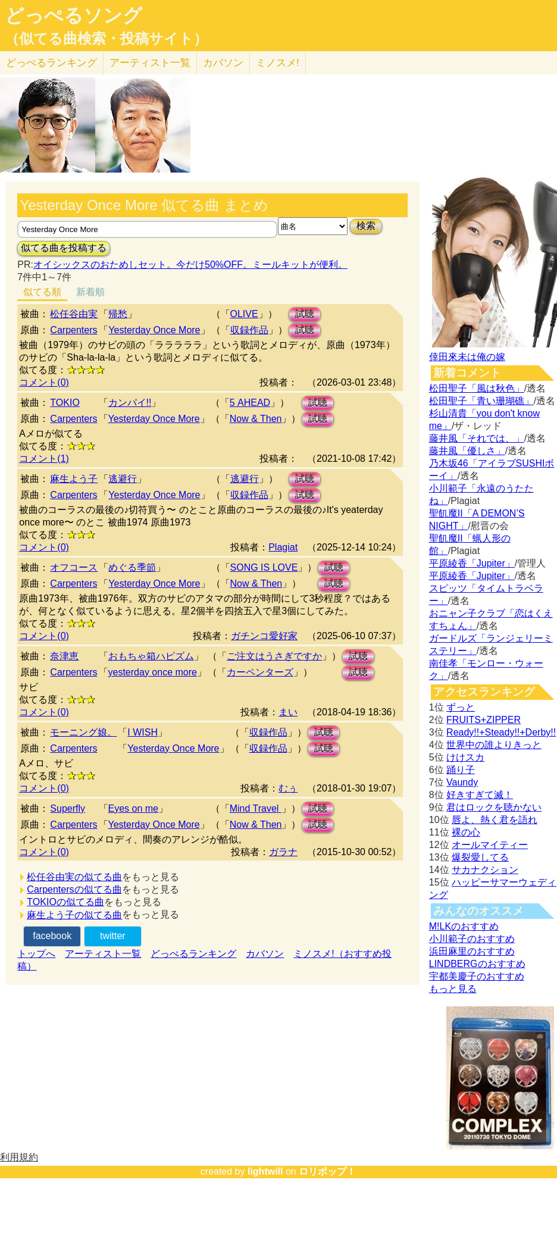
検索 (365, 226)
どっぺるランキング (193, 954)
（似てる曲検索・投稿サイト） (106, 38)
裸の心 (466, 832)
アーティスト (149, 62)
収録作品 (249, 330)
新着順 (90, 292)
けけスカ (465, 757)
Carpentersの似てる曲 (74, 889)
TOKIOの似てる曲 (65, 902)
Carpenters (73, 330)
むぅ (288, 788)
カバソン (223, 62)
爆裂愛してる (480, 857)
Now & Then (256, 419)
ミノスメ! (277, 62)
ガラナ (283, 852)
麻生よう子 (74, 479)
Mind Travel (255, 808)
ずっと (460, 707)
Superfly (67, 808)
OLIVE (244, 314)
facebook (52, 936)
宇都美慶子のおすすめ (476, 976)
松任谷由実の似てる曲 (74, 877)
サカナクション (485, 870)
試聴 (304, 314)
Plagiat (283, 547)
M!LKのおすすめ (464, 926)
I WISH (142, 732)
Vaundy (462, 782)
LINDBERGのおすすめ (477, 964)
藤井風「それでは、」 (476, 438)
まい (288, 712)
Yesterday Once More (154, 330)
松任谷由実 (74, 314)
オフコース (74, 567)
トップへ (36, 954)
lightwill (265, 1171)
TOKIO (65, 403)
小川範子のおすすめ (472, 939)
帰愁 (117, 314)
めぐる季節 (132, 567)
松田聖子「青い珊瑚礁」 (481, 401)
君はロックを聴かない (494, 807)
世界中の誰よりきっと (494, 745)
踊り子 (460, 770)
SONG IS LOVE (264, 567)
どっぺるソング (73, 15)
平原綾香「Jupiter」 (472, 563)
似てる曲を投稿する (64, 248)
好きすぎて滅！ (479, 795)
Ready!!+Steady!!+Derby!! (501, 732)
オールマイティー (490, 845)
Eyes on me (133, 808)
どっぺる (51, 62)
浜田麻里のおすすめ (472, 951)
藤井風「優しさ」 (467, 451)
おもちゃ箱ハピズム (151, 656)
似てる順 (42, 292)
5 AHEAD (250, 403)
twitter (113, 936)
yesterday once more (152, 672)
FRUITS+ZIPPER (483, 720)
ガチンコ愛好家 (264, 636)
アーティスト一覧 (103, 954)
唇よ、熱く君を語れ (494, 820)
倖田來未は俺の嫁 (467, 357)
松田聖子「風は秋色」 (476, 388)
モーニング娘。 (83, 732)
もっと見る (453, 989)
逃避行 (122, 479)
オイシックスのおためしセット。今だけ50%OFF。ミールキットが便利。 (190, 264)
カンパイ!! (130, 403)
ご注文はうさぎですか (274, 656)
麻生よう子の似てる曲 (74, 915)
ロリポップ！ (327, 1171)
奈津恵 (64, 656)
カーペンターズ (260, 672)
